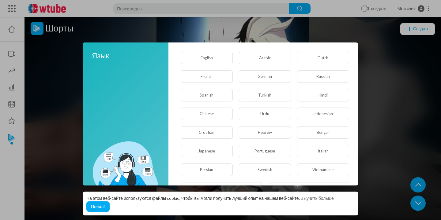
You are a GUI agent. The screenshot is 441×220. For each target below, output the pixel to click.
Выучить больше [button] (317, 198)
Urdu (264, 113)
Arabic (265, 57)
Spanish (206, 95)
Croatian (206, 132)
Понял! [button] (98, 206)
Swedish (265, 169)
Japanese (206, 150)
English (207, 57)
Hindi (323, 95)
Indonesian (323, 113)
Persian (206, 169)
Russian (323, 76)
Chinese (207, 113)
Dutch (323, 57)
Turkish (264, 95)
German (265, 76)
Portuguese (264, 150)
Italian (323, 150)
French (207, 76)
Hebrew (265, 132)
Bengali (323, 132)
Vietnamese (323, 169)
